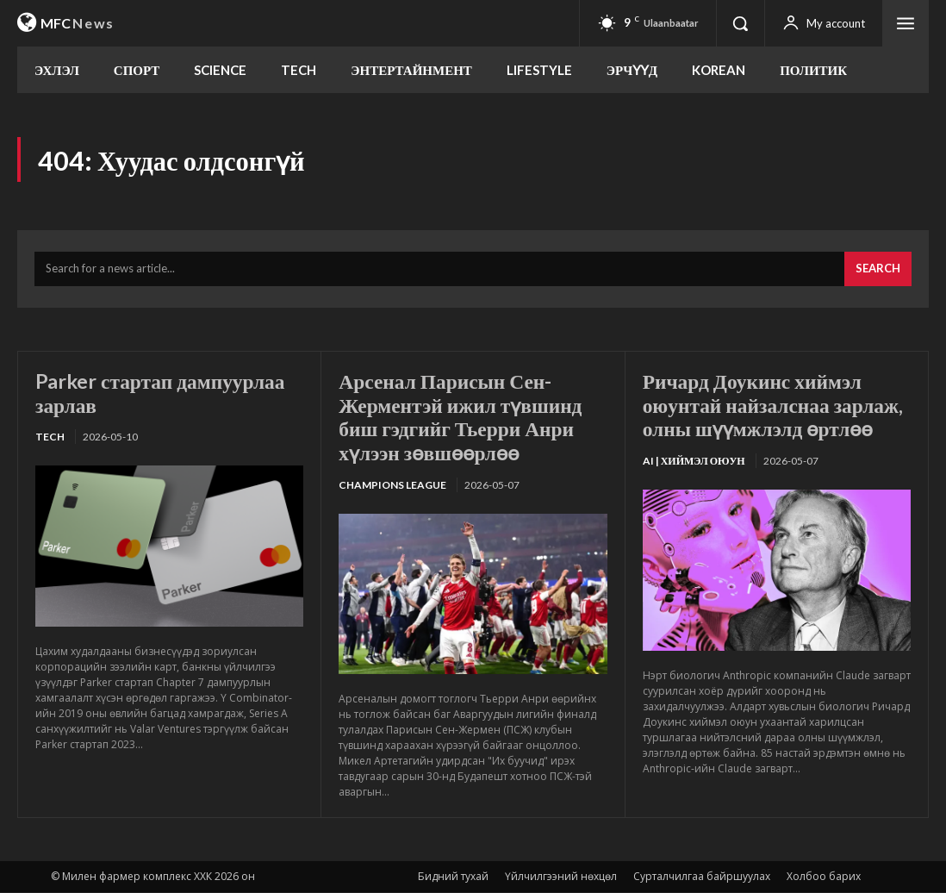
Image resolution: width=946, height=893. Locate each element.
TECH (50, 438)
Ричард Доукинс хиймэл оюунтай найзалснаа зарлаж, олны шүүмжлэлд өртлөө (776, 405)
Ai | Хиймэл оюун (694, 461)
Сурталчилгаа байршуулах (701, 877)
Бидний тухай (453, 877)
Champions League (392, 485)
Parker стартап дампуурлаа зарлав (162, 393)
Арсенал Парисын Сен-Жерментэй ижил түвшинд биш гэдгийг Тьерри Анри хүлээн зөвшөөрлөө (463, 417)
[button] (740, 23)
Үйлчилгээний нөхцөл (561, 877)
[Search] (878, 270)
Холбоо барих (824, 877)
